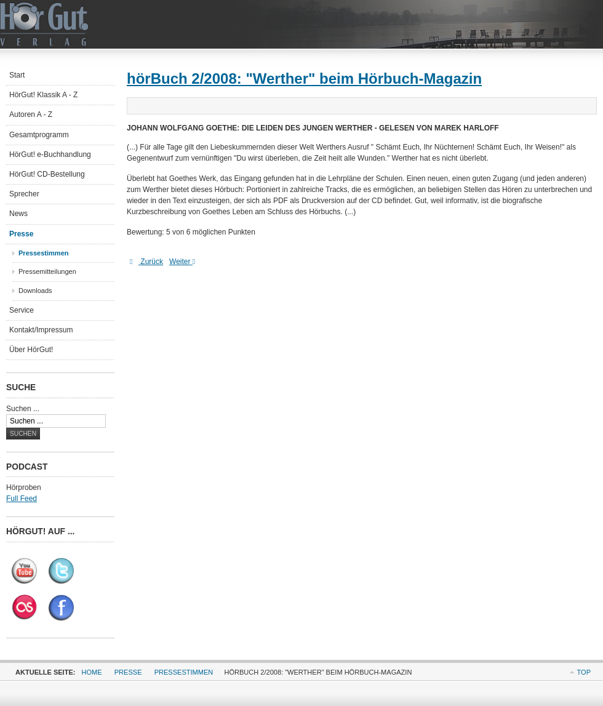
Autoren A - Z (30, 114)
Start (17, 75)
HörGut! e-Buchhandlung (50, 154)
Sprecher (24, 194)
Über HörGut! (31, 349)
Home (92, 672)
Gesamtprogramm (39, 134)
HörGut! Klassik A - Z (43, 94)
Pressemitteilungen (47, 271)
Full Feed (21, 498)
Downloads (35, 290)
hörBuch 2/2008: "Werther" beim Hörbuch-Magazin (304, 78)
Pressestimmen (43, 253)
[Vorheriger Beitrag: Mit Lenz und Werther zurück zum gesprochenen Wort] (146, 261)
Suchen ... (22, 408)
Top (584, 672)
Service (21, 310)
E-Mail (586, 105)
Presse (21, 234)
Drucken (572, 105)
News (18, 213)
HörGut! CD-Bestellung (47, 174)
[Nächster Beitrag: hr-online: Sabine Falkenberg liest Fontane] (185, 261)
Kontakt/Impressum (41, 330)
